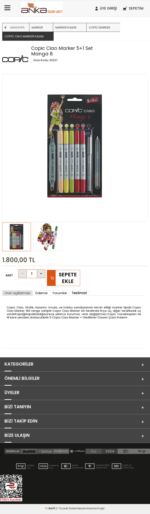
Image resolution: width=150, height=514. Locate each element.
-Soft (50, 508)
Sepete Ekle (68, 278)
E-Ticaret (62, 508)
